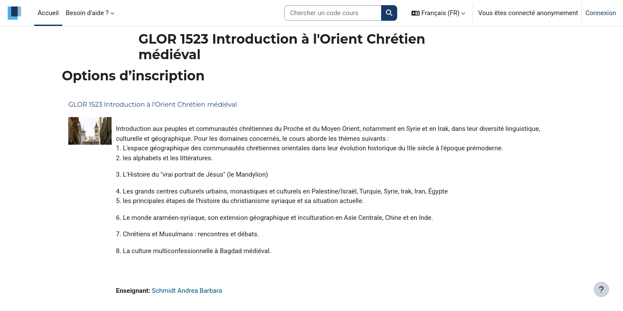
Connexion (600, 13)
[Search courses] (333, 13)
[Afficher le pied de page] (601, 289)
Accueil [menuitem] (48, 13)
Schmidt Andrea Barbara (187, 291)
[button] (438, 13)
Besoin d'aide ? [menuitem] (87, 13)
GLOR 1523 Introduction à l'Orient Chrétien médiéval (152, 104)
